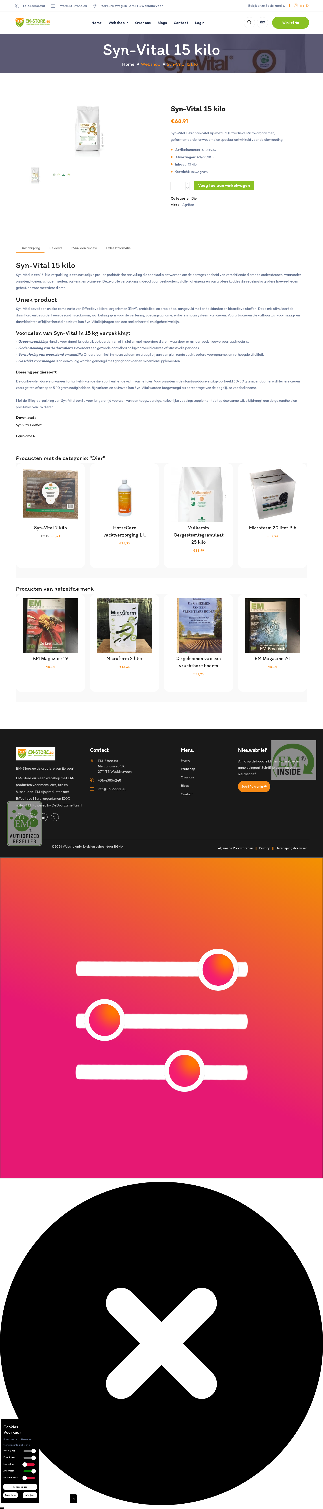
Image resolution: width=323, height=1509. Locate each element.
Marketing (8, 1464)
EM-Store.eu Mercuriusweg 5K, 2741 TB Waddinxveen (115, 766)
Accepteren (10, 1495)
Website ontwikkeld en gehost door (93, 846)
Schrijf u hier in (254, 786)
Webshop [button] (117, 22)
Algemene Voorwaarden (235, 848)
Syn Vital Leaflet (28, 425)
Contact (181, 22)
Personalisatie (10, 1477)
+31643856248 (34, 6)
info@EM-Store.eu (73, 6)
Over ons (143, 22)
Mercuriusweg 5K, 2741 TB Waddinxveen (131, 6)
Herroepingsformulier (291, 848)
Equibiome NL (26, 436)
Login (199, 22)
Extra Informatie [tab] (118, 248)
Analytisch (8, 1470)
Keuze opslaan (20, 1486)
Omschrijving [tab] (30, 248)
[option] (87, 128)
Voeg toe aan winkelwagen (224, 185)
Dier (194, 198)
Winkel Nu (290, 22)
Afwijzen (29, 1495)
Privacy (264, 848)
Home (97, 22)
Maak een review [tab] (84, 248)
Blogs (162, 22)
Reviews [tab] (55, 248)
